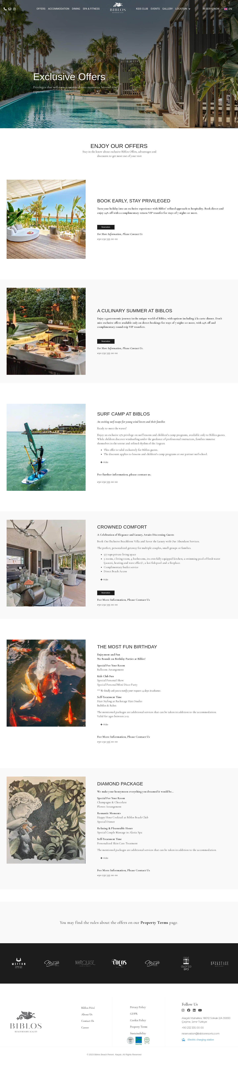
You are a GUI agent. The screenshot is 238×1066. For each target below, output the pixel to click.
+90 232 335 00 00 (107, 239)
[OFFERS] (41, 9)
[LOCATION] (183, 9)
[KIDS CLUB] (142, 9)
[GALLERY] (167, 9)
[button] (102, 462)
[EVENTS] (155, 9)
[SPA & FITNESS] (91, 9)
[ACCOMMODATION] (59, 9)
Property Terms (154, 923)
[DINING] (76, 9)
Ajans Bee (146, 1057)
